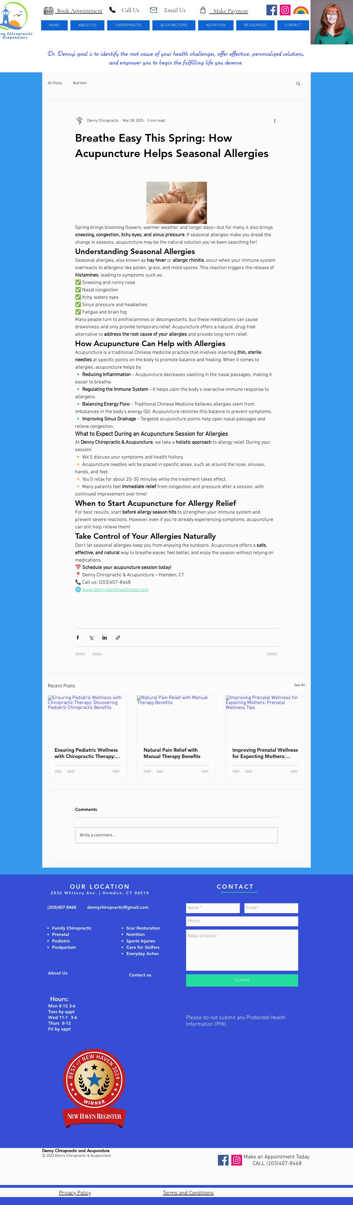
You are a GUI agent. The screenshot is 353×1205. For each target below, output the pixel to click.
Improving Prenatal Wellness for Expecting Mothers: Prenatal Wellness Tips (265, 753)
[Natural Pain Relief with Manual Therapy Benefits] (176, 718)
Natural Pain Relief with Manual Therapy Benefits (172, 753)
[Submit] (242, 980)
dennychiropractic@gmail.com (118, 907)
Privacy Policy (75, 1193)
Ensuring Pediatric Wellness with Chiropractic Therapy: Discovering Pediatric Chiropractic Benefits (86, 753)
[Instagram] (236, 1160)
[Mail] (153, 10)
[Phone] (112, 10)
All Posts (55, 83)
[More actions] (274, 121)
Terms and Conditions (188, 1193)
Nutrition (80, 83)
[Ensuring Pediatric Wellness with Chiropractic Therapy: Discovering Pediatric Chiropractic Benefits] (87, 718)
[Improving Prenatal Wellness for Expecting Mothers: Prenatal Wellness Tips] (265, 718)
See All (299, 685)
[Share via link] (118, 637)
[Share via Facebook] (77, 637)
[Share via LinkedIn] (104, 637)
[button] (87, 25)
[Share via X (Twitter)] (91, 637)
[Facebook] (223, 1160)
